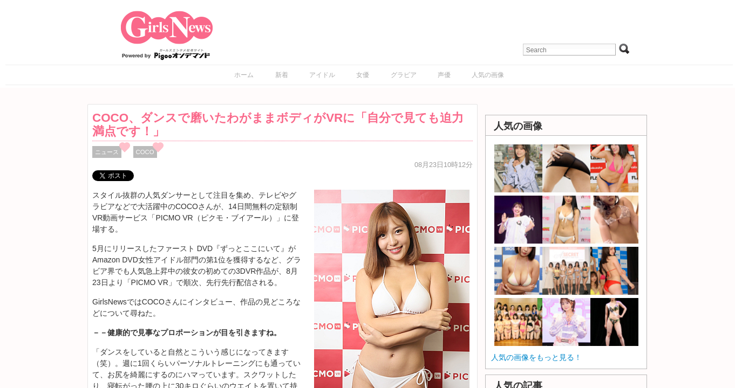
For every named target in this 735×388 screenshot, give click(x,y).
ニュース (107, 152)
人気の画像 (488, 75)
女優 (362, 75)
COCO (145, 152)
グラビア (404, 75)
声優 (444, 75)
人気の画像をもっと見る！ (536, 357)
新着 (281, 75)
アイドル (322, 75)
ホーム (244, 75)
